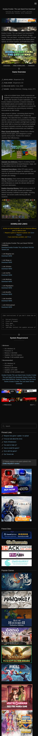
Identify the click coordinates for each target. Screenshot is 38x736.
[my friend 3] (17, 548)
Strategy (28, 13)
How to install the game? (11, 448)
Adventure (10, 13)
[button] (35, 3)
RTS (22, 13)
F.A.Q (29, 237)
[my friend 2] (17, 542)
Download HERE (7, 256)
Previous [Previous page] (7, 405)
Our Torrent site (9, 454)
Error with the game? (10, 451)
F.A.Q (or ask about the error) (13, 439)
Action (29, 11)
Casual (17, 13)
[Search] (19, 426)
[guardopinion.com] (17, 535)
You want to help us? (10, 445)
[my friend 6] (17, 555)
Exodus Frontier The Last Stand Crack (14, 375)
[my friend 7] (17, 562)
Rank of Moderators (10, 442)
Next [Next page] (32, 405)
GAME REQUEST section (11, 463)
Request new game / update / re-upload (16, 436)
